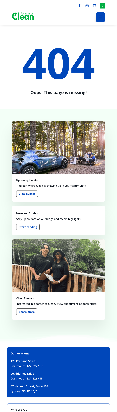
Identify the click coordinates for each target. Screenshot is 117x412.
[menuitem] (79, 5)
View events (27, 194)
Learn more (27, 312)
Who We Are (19, 409)
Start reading (28, 227)
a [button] (100, 17)
